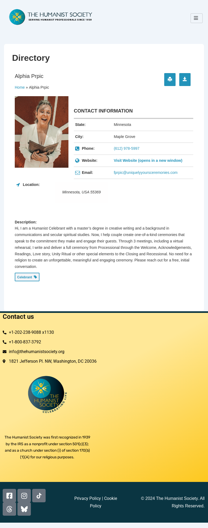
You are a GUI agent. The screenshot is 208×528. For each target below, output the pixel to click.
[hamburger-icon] (197, 18)
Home (20, 87)
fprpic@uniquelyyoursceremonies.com (146, 172)
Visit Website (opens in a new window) (148, 160)
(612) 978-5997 (127, 148)
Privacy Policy (87, 498)
